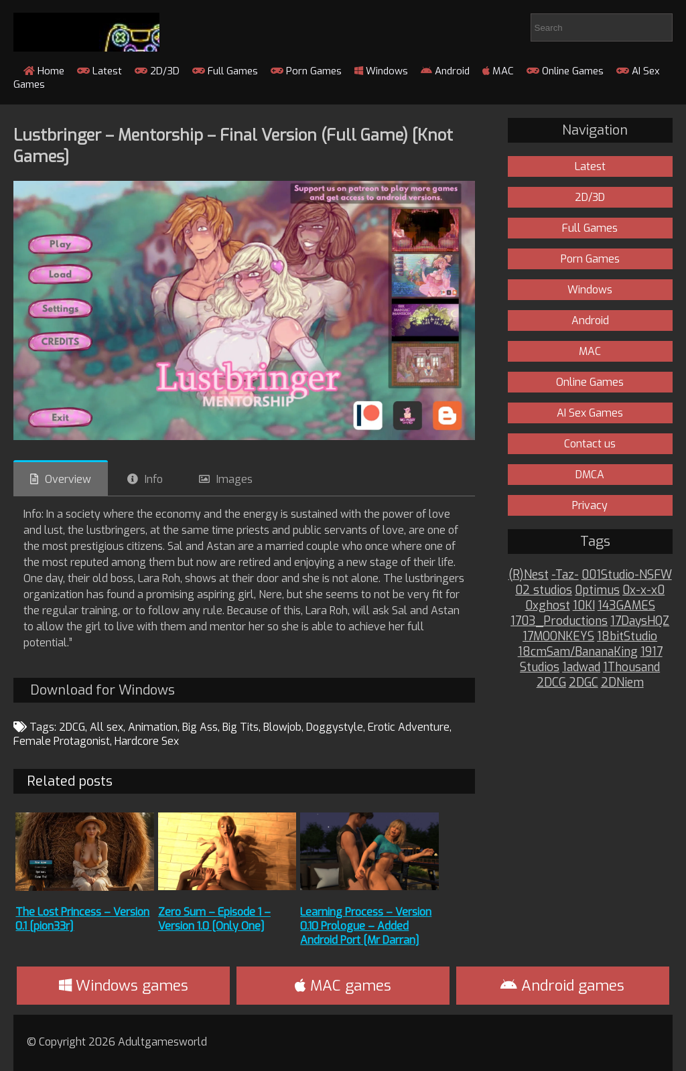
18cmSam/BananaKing (578, 652)
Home (43, 71)
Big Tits (240, 727)
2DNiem (622, 683)
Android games (562, 985)
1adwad (581, 667)
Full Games (225, 71)
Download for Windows (102, 690)
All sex (106, 727)
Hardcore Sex (147, 741)
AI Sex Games (590, 413)
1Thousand (631, 667)
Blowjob (282, 727)
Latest (99, 71)
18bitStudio (627, 636)
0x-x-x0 (643, 590)
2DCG (72, 727)
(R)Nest (528, 575)
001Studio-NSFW (626, 575)
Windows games (123, 985)
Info (154, 479)
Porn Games (306, 71)
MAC (498, 71)
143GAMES (626, 606)
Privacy (590, 505)
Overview (68, 479)
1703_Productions (559, 621)
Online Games (565, 71)
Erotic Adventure (409, 727)
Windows (381, 71)
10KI (584, 606)
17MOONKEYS (558, 636)
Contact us (590, 444)
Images (234, 479)
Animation (153, 727)
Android (445, 71)
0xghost (547, 606)
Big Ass (200, 727)
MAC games (343, 985)
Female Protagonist (61, 741)
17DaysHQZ (639, 621)
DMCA (589, 475)
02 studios (543, 590)
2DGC (583, 683)
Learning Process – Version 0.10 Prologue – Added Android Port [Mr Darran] (365, 926)
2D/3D (157, 71)
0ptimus (597, 590)
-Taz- (565, 575)
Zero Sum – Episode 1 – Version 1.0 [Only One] (214, 919)
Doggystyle (334, 727)
